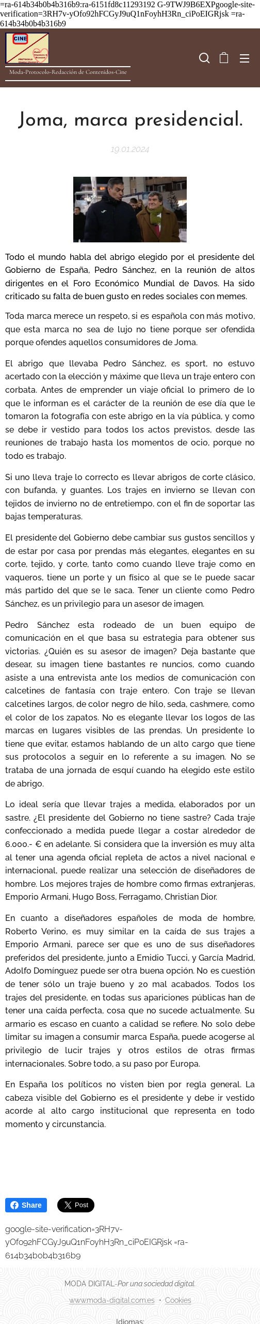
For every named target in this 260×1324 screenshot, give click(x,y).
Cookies (178, 1300)
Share (26, 1205)
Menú (244, 58)
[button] (203, 58)
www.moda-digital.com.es (112, 1300)
